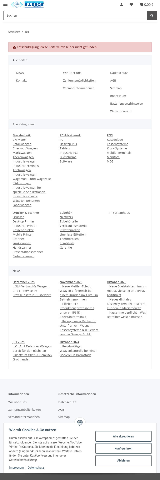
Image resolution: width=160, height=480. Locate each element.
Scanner (18, 239)
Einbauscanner (23, 256)
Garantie (66, 247)
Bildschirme (68, 157)
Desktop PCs (68, 144)
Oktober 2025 (116, 282)
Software (66, 161)
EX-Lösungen (22, 183)
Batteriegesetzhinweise (126, 103)
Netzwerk (66, 217)
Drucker (18, 217)
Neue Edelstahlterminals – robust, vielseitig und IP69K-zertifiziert (126, 290)
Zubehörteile (69, 221)
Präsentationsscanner (28, 252)
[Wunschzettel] (131, 4)
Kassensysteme (117, 144)
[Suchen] (75, 15)
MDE (110, 161)
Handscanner (22, 247)
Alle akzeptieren (122, 436)
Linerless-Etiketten (73, 234)
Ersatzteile (67, 243)
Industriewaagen (24, 161)
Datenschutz (119, 73)
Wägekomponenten (26, 201)
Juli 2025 (19, 342)
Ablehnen (122, 460)
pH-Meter (19, 140)
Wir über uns (72, 73)
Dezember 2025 (24, 282)
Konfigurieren (122, 448)
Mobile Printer (23, 234)
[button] (121, 4)
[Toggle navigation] (5, 2)
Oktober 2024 (69, 342)
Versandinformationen (79, 88)
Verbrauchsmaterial (74, 226)
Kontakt (21, 80)
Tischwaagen (22, 170)
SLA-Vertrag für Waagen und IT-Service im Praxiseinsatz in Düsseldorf (32, 290)
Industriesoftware (25, 196)
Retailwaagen (22, 144)
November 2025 (71, 282)
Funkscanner (22, 243)
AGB (113, 80)
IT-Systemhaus (119, 213)
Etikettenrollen (70, 230)
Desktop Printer (23, 221)
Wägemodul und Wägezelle (32, 179)
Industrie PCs (69, 153)
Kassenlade (115, 140)
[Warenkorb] (146, 4)
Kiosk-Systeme (117, 148)
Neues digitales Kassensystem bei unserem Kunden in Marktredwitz (126, 303)
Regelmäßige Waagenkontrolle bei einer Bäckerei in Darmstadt (78, 350)
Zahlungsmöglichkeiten (79, 80)
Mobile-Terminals (119, 153)
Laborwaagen (22, 205)
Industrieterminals (26, 166)
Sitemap (116, 88)
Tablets (65, 148)
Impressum (118, 96)
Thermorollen (69, 239)
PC (61, 140)
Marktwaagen (22, 153)
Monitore (113, 157)
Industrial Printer (25, 226)
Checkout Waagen (25, 148)
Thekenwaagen (23, 157)
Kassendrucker (23, 230)
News (20, 73)
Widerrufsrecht (120, 111)
